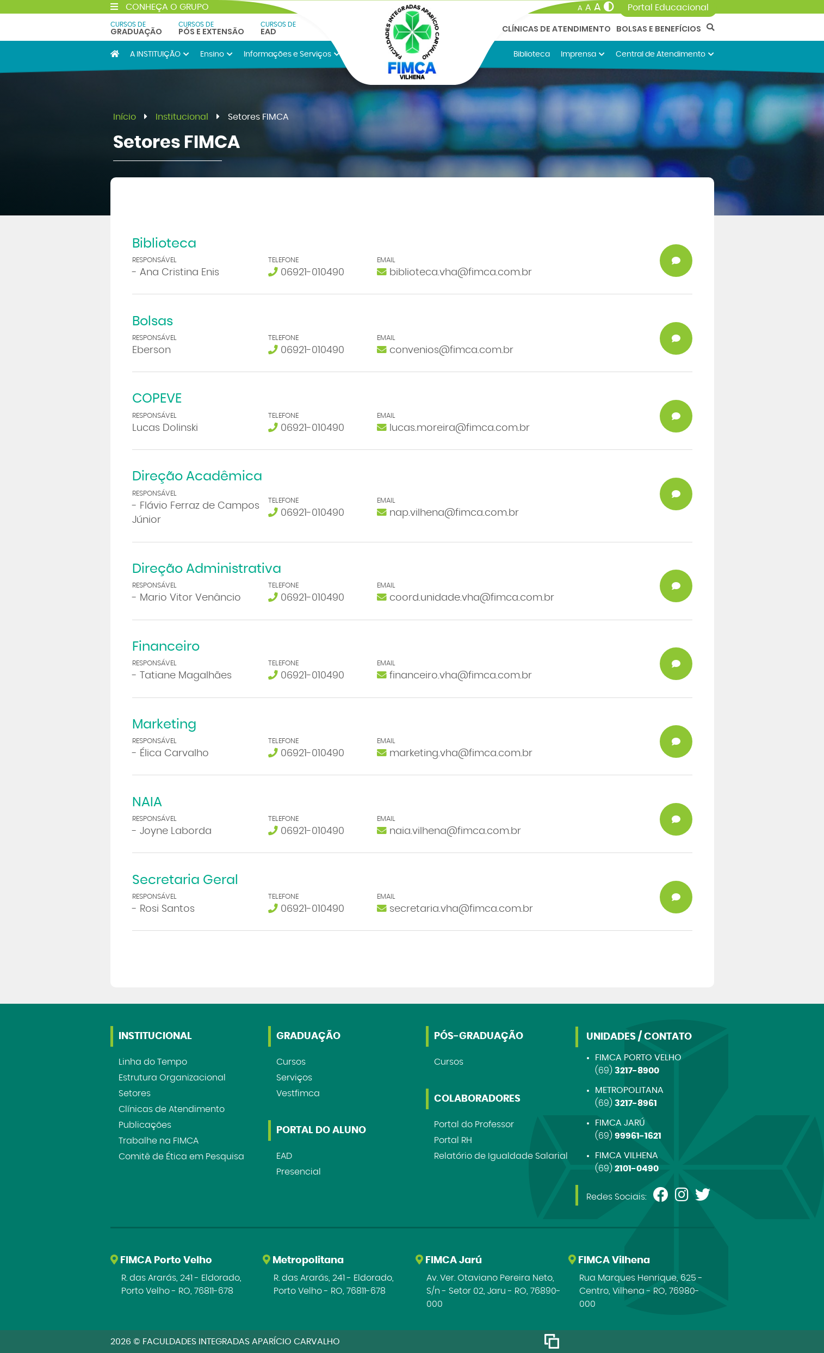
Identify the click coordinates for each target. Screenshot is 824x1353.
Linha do (153, 1062)
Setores (135, 1093)
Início (124, 117)
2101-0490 (637, 1168)
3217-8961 (636, 1103)
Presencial (298, 1171)
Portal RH (453, 1140)
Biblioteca (531, 54)
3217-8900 (637, 1070)
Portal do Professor (474, 1124)
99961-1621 (638, 1136)
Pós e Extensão (211, 28)
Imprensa (583, 54)
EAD (278, 28)
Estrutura (172, 1077)
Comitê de (181, 1156)
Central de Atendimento (665, 54)
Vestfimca (298, 1093)
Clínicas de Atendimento (556, 28)
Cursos (291, 1062)
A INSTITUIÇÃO (159, 54)
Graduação (136, 28)
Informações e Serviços (292, 54)
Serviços (294, 1077)
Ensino (216, 54)
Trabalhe (159, 1140)
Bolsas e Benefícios (658, 28)
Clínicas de (172, 1109)
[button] (412, 265)
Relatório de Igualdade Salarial (501, 1156)
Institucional (182, 117)
